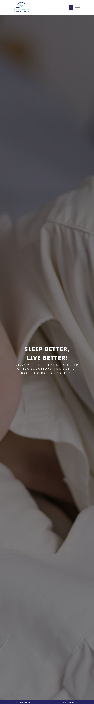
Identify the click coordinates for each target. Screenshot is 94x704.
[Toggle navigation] (77, 8)
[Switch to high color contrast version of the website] (71, 7)
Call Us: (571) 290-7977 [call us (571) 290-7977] (70, 702)
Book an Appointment (23, 702)
